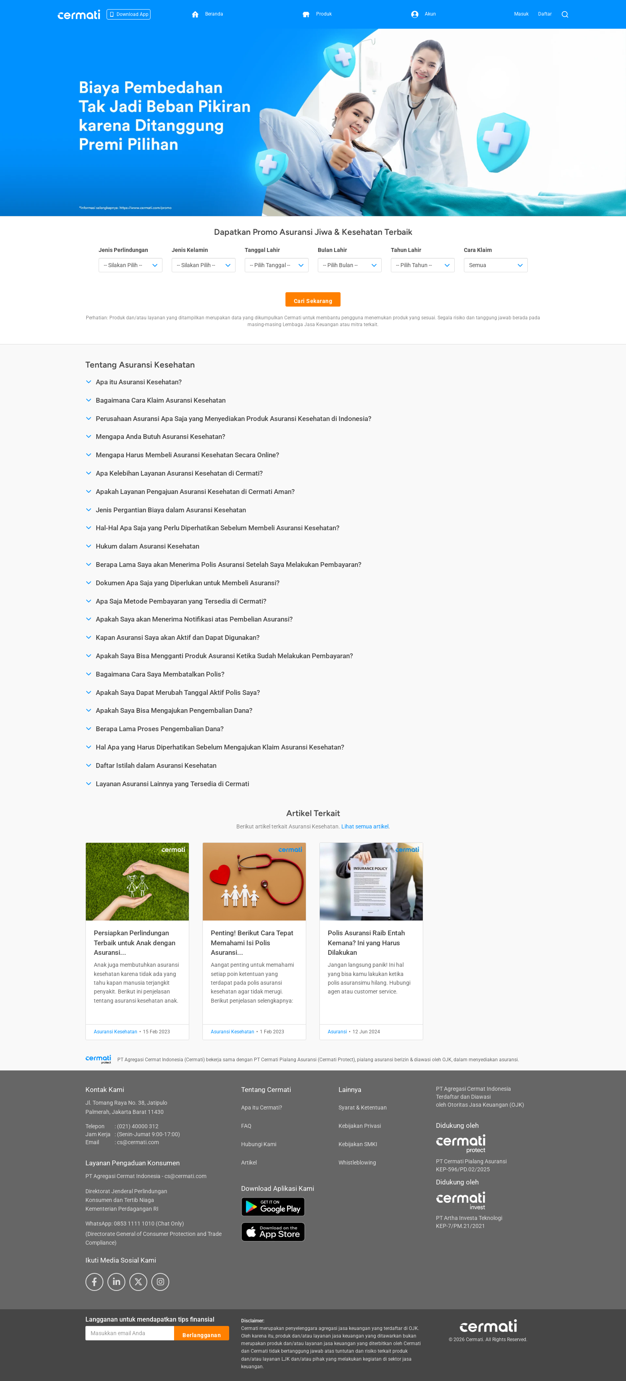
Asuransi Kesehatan (115, 1032)
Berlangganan (201, 1333)
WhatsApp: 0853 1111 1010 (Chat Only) (134, 1223)
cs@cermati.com (138, 1142)
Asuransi (337, 1032)
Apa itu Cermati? (261, 1107)
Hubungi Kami (258, 1144)
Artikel (249, 1162)
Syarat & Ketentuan (363, 1107)
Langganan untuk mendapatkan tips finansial (149, 1319)
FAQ (246, 1126)
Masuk (521, 14)
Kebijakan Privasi (360, 1126)
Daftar (545, 14)
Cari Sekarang (313, 300)
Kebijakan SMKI (358, 1144)
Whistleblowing (357, 1162)
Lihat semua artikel (364, 826)
